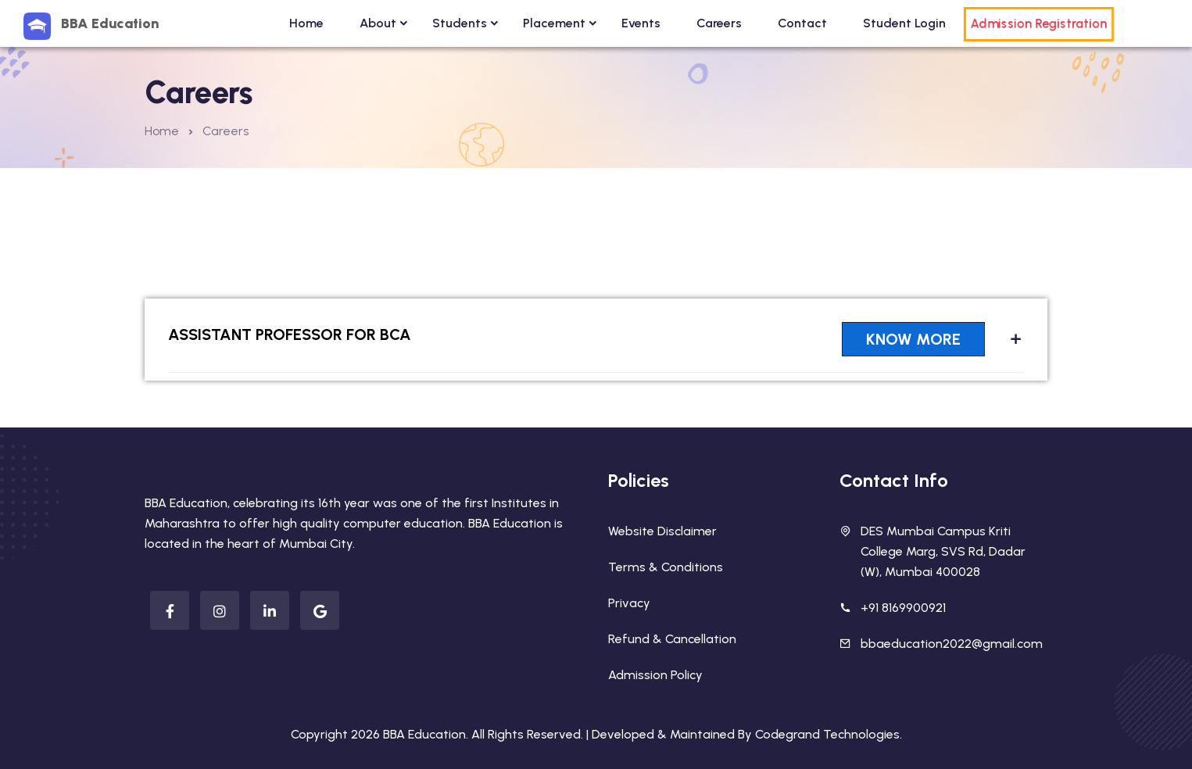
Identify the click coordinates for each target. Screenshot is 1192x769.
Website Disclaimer (662, 531)
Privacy (629, 603)
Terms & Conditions (665, 567)
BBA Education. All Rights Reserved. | (487, 734)
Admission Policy (655, 674)
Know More (913, 339)
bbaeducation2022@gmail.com (952, 643)
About (378, 23)
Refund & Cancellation (672, 638)
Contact (802, 23)
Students (459, 23)
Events (640, 23)
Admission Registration (1039, 23)
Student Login (904, 23)
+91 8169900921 (903, 607)
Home (306, 23)
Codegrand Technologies (827, 734)
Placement (554, 23)
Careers (719, 23)
